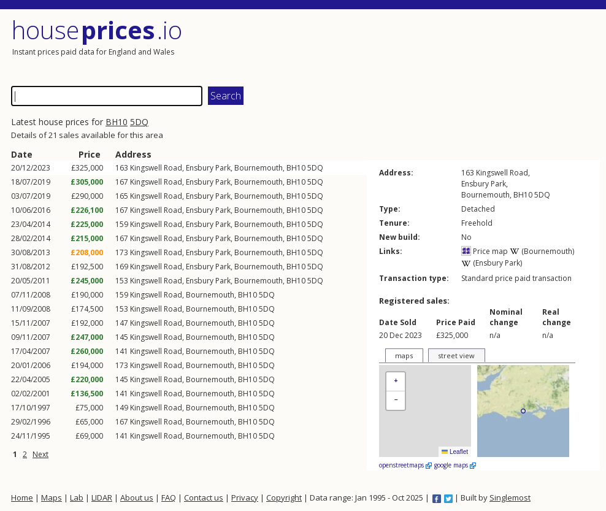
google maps (455, 465)
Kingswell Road (156, 168)
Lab (76, 497)
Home (22, 497)
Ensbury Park (208, 168)
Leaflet (455, 451)
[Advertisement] (452, 46)
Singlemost (510, 497)
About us (136, 497)
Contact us (203, 497)
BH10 (116, 122)
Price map (484, 251)
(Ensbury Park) (491, 263)
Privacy (244, 497)
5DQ (139, 122)
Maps (51, 497)
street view (456, 355)
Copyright (284, 497)
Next (40, 454)
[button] (395, 381)
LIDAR (101, 497)
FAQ (168, 497)
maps (404, 355)
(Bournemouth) (542, 251)
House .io (96, 30)
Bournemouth (258, 168)
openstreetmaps (405, 465)
